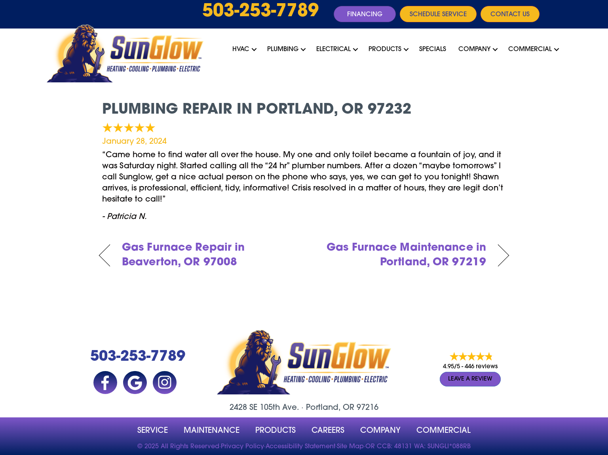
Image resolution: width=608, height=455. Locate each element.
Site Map (350, 447)
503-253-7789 (260, 12)
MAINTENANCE (211, 431)
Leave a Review (470, 379)
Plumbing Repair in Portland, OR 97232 (256, 110)
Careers (328, 431)
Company (474, 49)
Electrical (333, 49)
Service (152, 431)
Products (385, 49)
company (380, 431)
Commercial (530, 49)
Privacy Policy (242, 447)
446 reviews (481, 367)
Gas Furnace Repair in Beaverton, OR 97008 (183, 255)
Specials (432, 49)
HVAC (240, 49)
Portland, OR (330, 408)
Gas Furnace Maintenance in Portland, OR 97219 (401, 255)
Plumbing (282, 49)
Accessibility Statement (300, 447)
